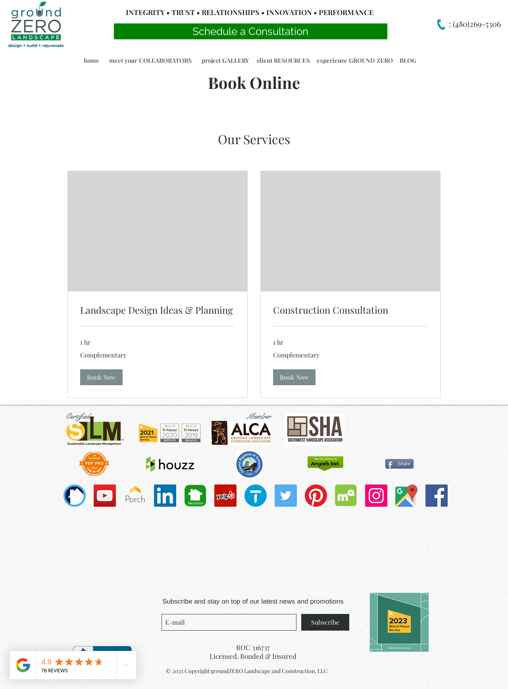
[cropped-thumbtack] (255, 495)
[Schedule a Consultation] (250, 31)
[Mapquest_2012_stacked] (346, 495)
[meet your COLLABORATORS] (150, 60)
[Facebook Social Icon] (436, 495)
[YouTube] (105, 495)
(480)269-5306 (476, 23)
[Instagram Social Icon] (376, 495)
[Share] (399, 464)
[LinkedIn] (165, 495)
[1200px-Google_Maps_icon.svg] (406, 495)
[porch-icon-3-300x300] (135, 495)
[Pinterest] (316, 495)
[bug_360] (75, 495)
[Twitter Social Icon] (286, 495)
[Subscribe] (325, 622)
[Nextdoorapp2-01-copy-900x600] (195, 495)
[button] (91, 60)
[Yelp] (225, 495)
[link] (157, 310)
